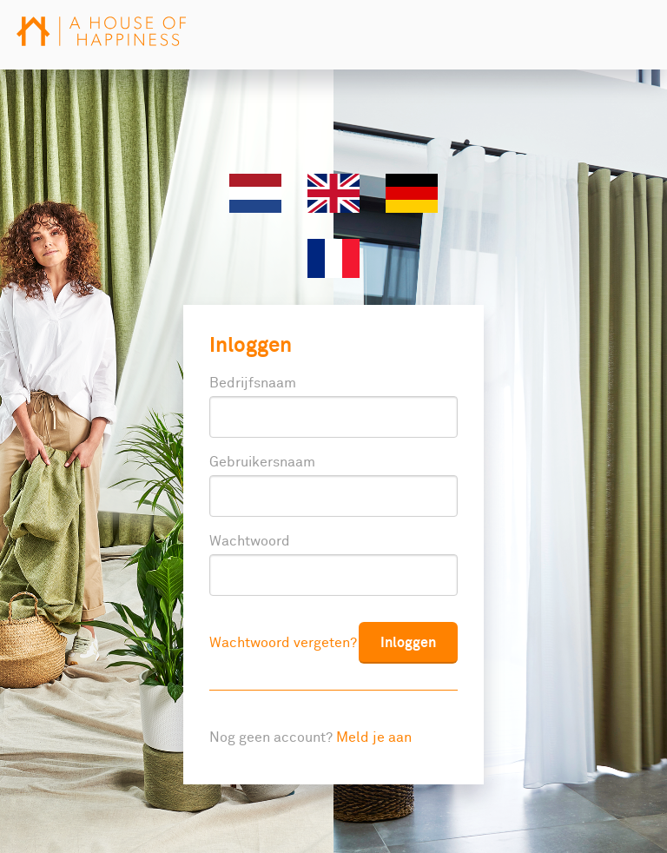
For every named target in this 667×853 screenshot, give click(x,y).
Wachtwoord (249, 541)
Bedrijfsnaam (252, 383)
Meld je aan (374, 737)
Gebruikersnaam (262, 462)
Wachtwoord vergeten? (283, 642)
